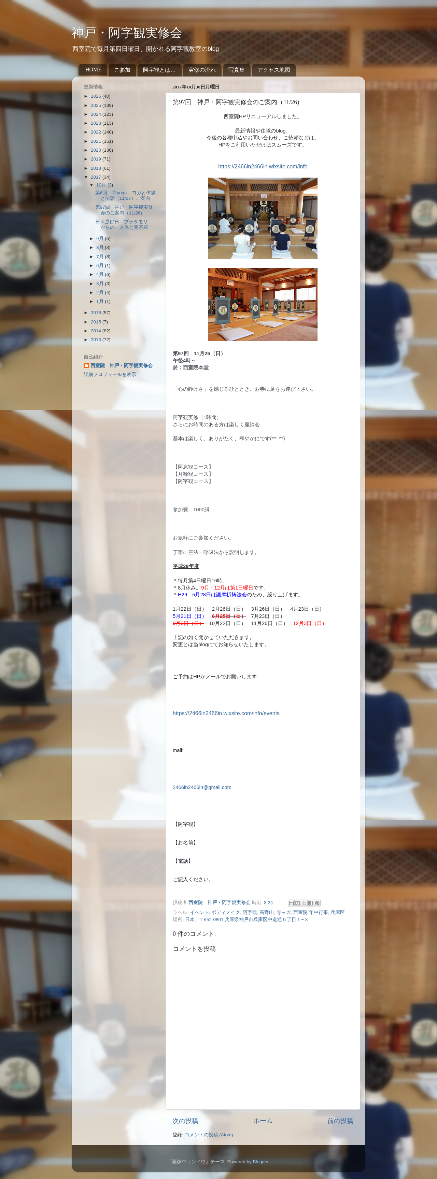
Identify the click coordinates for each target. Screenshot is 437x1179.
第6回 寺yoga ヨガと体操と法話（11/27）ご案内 (125, 195)
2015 (96, 321)
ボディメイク (225, 912)
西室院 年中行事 (310, 912)
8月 (100, 247)
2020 (96, 150)
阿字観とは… (159, 70)
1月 (100, 301)
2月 (100, 292)
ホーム (263, 1120)
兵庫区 (337, 912)
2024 (96, 114)
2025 (96, 105)
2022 (96, 132)
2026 (96, 96)
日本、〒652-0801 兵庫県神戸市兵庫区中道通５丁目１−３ (247, 919)
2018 (96, 168)
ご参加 (122, 70)
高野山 (266, 912)
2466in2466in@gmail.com (202, 787)
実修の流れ (202, 70)
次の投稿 (185, 1120)
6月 (100, 265)
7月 (100, 256)
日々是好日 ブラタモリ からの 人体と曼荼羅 (124, 224)
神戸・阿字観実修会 (127, 33)
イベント (199, 912)
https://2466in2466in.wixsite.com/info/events (226, 713)
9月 (100, 238)
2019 (96, 159)
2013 (96, 339)
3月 (100, 283)
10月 (102, 185)
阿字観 (250, 912)
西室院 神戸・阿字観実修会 (121, 365)
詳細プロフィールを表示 (110, 374)
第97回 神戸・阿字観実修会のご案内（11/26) (124, 210)
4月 (100, 274)
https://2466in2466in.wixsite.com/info (262, 166)
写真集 (236, 70)
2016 (96, 312)
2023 (96, 123)
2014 (96, 330)
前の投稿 (340, 1120)
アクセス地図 (273, 70)
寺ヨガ (284, 912)
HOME (93, 69)
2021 (96, 141)
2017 (96, 177)
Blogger (260, 1161)
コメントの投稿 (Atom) (209, 1134)
